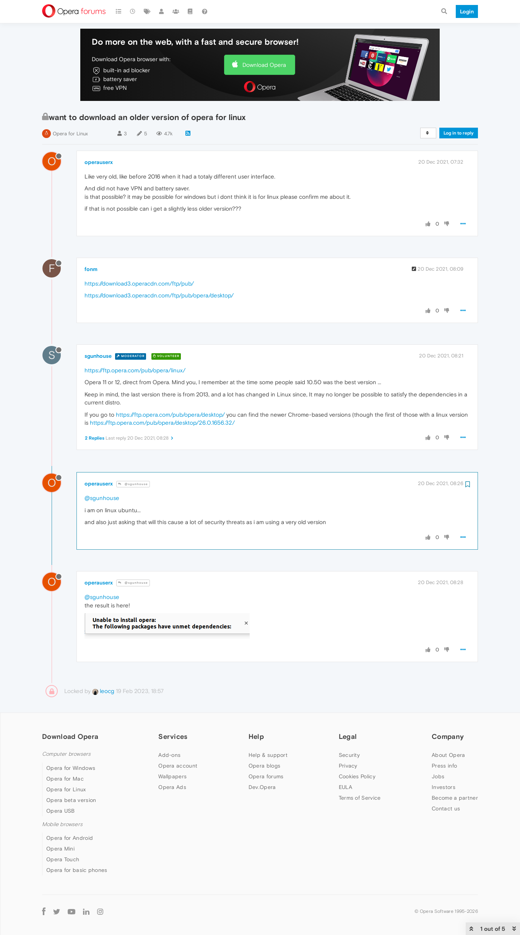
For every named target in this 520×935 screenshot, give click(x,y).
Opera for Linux (70, 133)
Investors (443, 787)
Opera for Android (69, 838)
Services (172, 736)
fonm (91, 269)
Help (256, 736)
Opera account (177, 766)
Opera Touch (62, 859)
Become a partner (455, 798)
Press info (444, 766)
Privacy (348, 766)
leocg (103, 691)
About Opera (448, 755)
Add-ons (169, 755)
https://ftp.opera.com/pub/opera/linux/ (134, 370)
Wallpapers (172, 776)
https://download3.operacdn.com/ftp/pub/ (139, 283)
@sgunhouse (133, 484)
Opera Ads (172, 787)
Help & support (268, 755)
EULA (345, 787)
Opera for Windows (70, 768)
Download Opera (264, 65)
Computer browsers (66, 754)
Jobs (438, 776)
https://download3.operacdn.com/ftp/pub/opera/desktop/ (159, 295)
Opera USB (60, 811)
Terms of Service (360, 798)
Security (349, 755)
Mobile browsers (62, 824)
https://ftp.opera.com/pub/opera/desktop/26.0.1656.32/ (162, 422)
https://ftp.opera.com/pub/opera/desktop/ (170, 414)
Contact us (446, 808)
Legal (348, 736)
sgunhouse (98, 356)
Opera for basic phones (76, 870)
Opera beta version (71, 800)
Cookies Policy (357, 776)
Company (448, 736)
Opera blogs (264, 766)
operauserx (98, 162)
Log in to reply (459, 133)
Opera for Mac (65, 779)
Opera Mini (60, 849)
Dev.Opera (262, 787)
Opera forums (266, 776)
